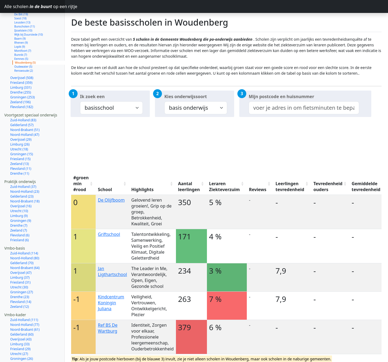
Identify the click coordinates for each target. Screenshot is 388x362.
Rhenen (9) (21, 23)
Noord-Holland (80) (24, 239)
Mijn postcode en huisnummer (281, 96)
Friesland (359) (21, 63)
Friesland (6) (19, 221)
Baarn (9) (20, 19)
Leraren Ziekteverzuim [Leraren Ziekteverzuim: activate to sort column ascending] (224, 186)
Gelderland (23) (21, 177)
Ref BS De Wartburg (107, 328)
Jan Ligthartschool (112, 271)
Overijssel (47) (21, 253)
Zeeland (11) (19, 354)
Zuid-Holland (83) (23, 101)
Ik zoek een (92, 96)
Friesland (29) (20, 329)
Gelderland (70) (21, 244)
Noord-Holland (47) (24, 115)
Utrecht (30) (19, 268)
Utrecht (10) (19, 191)
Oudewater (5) (23, 47)
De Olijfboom (111, 200)
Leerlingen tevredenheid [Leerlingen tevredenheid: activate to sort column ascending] (290, 186)
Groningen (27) (21, 273)
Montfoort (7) (22, 31)
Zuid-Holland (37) (23, 167)
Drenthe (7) (18, 206)
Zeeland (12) (19, 287)
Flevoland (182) (21, 87)
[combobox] (304, 107)
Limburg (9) (19, 196)
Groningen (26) (21, 339)
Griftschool (109, 234)
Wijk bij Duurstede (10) (28, 15)
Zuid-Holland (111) (24, 300)
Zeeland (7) (18, 211)
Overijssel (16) (21, 187)
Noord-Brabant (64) (25, 248)
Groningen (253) (22, 78)
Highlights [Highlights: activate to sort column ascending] (142, 189)
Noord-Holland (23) (24, 172)
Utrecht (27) (19, 334)
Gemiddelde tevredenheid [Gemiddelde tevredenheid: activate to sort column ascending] (366, 186)
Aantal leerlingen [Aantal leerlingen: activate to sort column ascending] (189, 186)
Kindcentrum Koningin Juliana (111, 303)
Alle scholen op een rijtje (34, 6)
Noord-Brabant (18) (25, 182)
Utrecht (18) (19, 130)
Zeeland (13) (19, 144)
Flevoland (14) (20, 282)
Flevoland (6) (19, 216)
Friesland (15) (20, 139)
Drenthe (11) (19, 154)
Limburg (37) (20, 258)
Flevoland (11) (20, 149)
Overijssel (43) (21, 320)
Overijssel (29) (21, 120)
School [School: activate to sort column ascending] (105, 189)
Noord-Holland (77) (24, 305)
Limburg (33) (20, 325)
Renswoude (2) (23, 51)
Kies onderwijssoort (185, 96)
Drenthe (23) (19, 277)
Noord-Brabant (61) (25, 310)
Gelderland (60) (21, 315)
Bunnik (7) (20, 35)
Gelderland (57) (21, 106)
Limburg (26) (20, 125)
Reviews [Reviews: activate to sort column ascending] (257, 189)
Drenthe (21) (19, 344)
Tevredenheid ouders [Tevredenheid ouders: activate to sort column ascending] (327, 186)
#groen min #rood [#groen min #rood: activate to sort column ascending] (81, 183)
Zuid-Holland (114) (24, 234)
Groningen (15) (21, 135)
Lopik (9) (19, 27)
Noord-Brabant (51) (25, 110)
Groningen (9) (20, 201)
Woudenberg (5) (25, 43)
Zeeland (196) (20, 83)
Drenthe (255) (20, 73)
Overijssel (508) (21, 58)
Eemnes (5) (21, 40)
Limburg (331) (21, 68)
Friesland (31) (20, 263)
